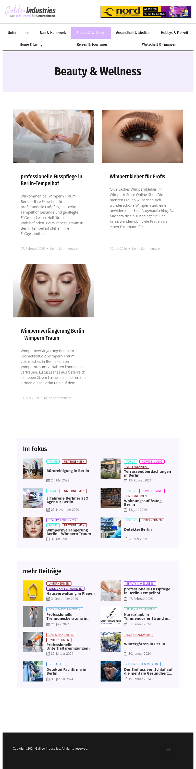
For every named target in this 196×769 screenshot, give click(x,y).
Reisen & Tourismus (92, 44)
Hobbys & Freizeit (174, 32)
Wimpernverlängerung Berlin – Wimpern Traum (52, 334)
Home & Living (31, 44)
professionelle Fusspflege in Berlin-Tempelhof (51, 180)
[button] (168, 749)
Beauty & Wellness (91, 32)
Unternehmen (18, 32)
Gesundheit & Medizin (133, 32)
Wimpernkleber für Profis (137, 176)
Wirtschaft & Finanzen (159, 44)
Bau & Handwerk (53, 32)
